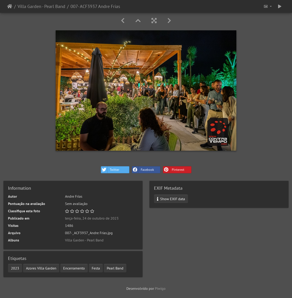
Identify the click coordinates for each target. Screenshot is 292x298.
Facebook (143, 169)
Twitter (110, 169)
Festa (96, 268)
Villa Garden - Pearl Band (41, 6)
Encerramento (74, 268)
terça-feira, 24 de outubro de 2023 (92, 218)
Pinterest (173, 169)
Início (9, 6)
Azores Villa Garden (41, 268)
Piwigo (160, 288)
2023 (15, 268)
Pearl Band (115, 268)
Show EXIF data (171, 199)
